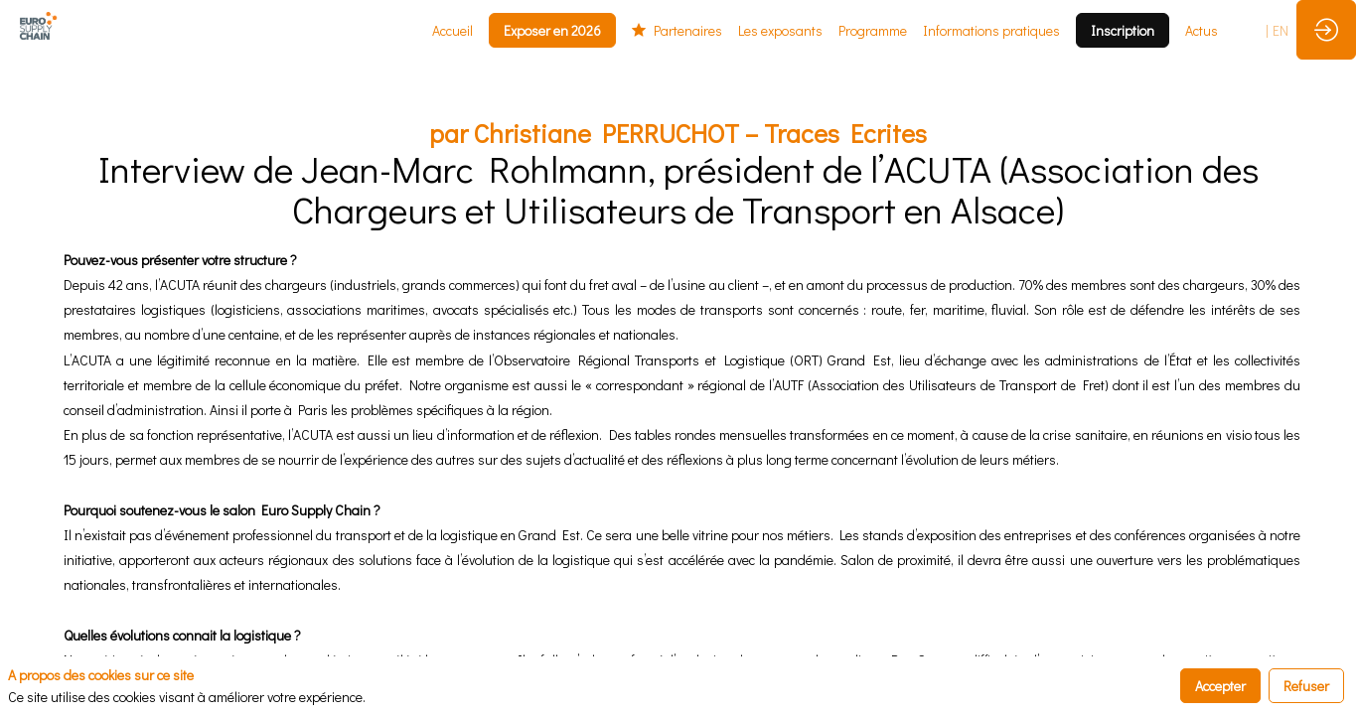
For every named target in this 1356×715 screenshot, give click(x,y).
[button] (552, 30)
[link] (452, 30)
